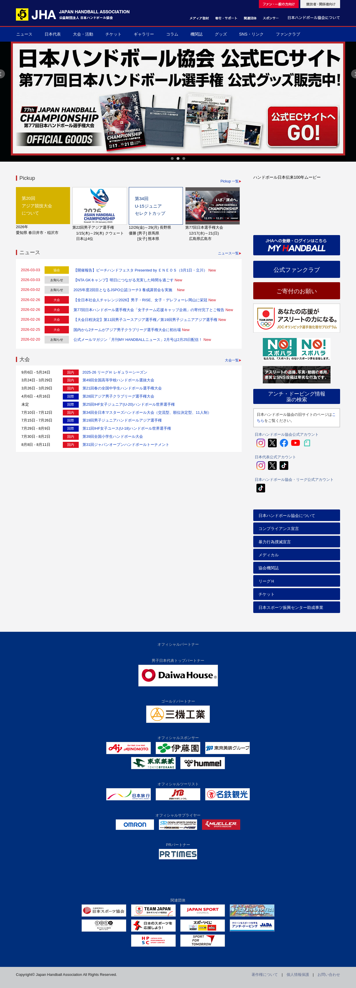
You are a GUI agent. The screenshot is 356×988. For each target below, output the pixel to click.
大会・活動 (83, 34)
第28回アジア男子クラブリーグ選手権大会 (118, 396)
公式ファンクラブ (297, 270)
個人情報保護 (298, 974)
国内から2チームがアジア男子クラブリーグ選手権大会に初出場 (127, 330)
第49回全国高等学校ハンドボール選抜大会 (118, 380)
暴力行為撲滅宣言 (274, 542)
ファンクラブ (288, 34)
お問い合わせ (329, 974)
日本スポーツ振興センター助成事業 (290, 607)
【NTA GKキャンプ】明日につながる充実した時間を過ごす (124, 280)
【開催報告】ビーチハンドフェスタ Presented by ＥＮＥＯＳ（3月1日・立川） (140, 270)
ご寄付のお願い (296, 291)
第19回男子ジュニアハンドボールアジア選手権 (122, 420)
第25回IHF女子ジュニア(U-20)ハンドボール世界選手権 (128, 404)
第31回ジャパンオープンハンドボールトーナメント (125, 444)
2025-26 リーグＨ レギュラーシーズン (114, 372)
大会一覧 (232, 360)
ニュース (24, 34)
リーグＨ (266, 581)
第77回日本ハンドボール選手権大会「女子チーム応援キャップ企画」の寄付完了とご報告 (149, 310)
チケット (113, 34)
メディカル (268, 555)
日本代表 (53, 34)
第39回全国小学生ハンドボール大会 (112, 436)
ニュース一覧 (228, 253)
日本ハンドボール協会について (286, 515)
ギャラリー (144, 34)
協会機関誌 (268, 568)
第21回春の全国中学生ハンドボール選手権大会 (122, 388)
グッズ (221, 34)
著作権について (265, 974)
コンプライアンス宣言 (278, 528)
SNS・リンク (251, 34)
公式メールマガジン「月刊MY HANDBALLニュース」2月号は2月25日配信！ (138, 339)
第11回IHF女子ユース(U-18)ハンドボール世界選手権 (126, 428)
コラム (172, 34)
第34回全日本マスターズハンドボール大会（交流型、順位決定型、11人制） (146, 412)
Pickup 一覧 (230, 181)
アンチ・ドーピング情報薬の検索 (296, 396)
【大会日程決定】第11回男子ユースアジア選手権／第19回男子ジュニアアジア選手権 (145, 319)
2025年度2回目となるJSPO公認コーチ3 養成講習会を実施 (125, 290)
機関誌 (196, 34)
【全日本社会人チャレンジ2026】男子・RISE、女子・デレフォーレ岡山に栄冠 (140, 300)
